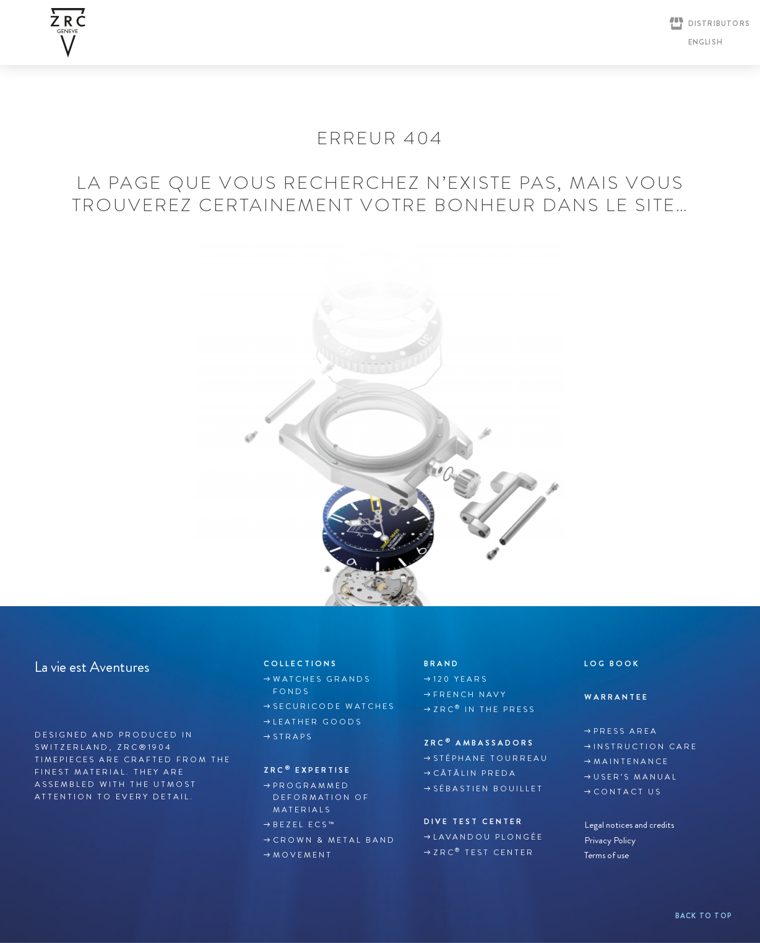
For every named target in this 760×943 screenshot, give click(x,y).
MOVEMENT (302, 855)
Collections (300, 663)
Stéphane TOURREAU (490, 758)
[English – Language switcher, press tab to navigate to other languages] (702, 42)
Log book (612, 663)
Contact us (628, 791)
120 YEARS (460, 679)
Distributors (719, 23)
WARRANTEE (616, 697)
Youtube (93, 696)
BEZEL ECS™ (304, 824)
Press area (626, 731)
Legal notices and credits (629, 825)
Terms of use (606, 855)
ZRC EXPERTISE (307, 769)
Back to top (703, 915)
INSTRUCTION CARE (645, 746)
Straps (293, 736)
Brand (441, 663)
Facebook (41, 696)
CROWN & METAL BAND (334, 840)
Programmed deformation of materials (321, 797)
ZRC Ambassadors (479, 742)
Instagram (67, 696)
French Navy (470, 694)
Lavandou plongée (488, 837)
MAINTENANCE (631, 761)
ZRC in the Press (484, 709)
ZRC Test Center (483, 852)
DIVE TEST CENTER (473, 821)
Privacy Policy (610, 839)
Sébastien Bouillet (488, 788)
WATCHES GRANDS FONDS (322, 685)
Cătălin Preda (475, 773)
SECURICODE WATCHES (334, 706)
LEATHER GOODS (317, 722)
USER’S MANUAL (636, 777)
